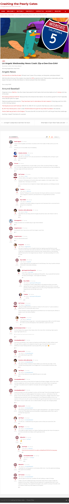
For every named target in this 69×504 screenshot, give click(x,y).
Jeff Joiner (21, 174)
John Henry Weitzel (16, 66)
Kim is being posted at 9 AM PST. (11, 96)
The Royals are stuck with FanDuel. (12, 105)
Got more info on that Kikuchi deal (11, 75)
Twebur (22, 189)
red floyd (21, 370)
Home (3, 11)
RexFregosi (17, 141)
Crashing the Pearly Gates (18, 3)
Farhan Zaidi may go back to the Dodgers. (13, 111)
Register (58, 11)
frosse (16, 163)
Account (49, 11)
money (59, 92)
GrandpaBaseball (19, 340)
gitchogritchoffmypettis (29, 270)
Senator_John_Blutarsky (25, 210)
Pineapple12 (18, 220)
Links (3, 61)
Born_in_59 (21, 351)
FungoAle (21, 244)
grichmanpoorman (20, 328)
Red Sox (14, 92)
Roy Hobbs (23, 199)
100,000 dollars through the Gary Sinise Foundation (39, 108)
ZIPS (32, 78)
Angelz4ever (18, 228)
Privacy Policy (30, 500)
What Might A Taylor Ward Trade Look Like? (53, 122)
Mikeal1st (22, 437)
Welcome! (10, 11)
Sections (20, 11)
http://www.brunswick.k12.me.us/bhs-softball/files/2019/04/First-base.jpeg (39, 450)
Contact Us (40, 11)
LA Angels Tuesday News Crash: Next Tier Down (17, 122)
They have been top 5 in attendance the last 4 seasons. (36, 101)
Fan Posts (29, 11)
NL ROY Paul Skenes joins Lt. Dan (11, 108)
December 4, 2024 (6, 66)
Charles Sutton (22, 153)
